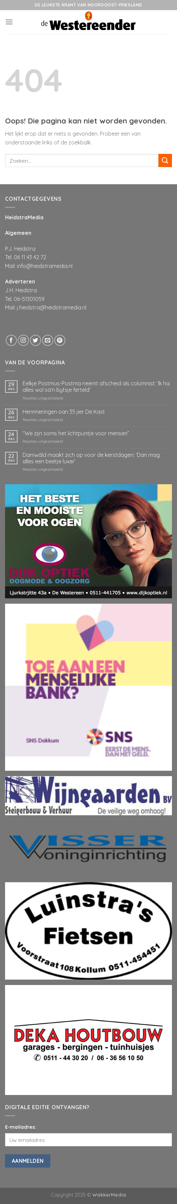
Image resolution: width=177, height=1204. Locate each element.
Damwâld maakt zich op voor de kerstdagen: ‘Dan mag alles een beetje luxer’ (91, 458)
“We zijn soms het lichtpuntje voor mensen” (76, 433)
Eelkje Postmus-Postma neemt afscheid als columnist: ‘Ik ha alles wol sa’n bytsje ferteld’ (96, 386)
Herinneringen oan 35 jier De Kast (64, 412)
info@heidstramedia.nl (44, 266)
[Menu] (9, 21)
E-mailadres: (20, 1127)
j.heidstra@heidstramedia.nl (51, 307)
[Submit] (165, 160)
